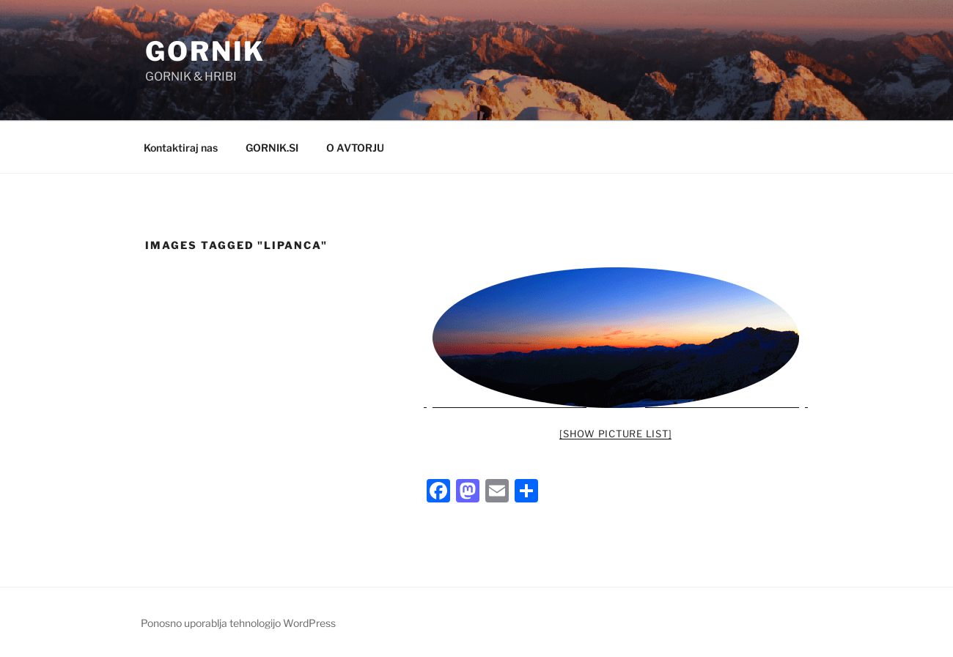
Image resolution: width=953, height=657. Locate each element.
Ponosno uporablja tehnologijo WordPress (238, 623)
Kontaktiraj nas (181, 147)
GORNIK (205, 51)
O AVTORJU (355, 147)
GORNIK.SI (272, 147)
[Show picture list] (615, 433)
